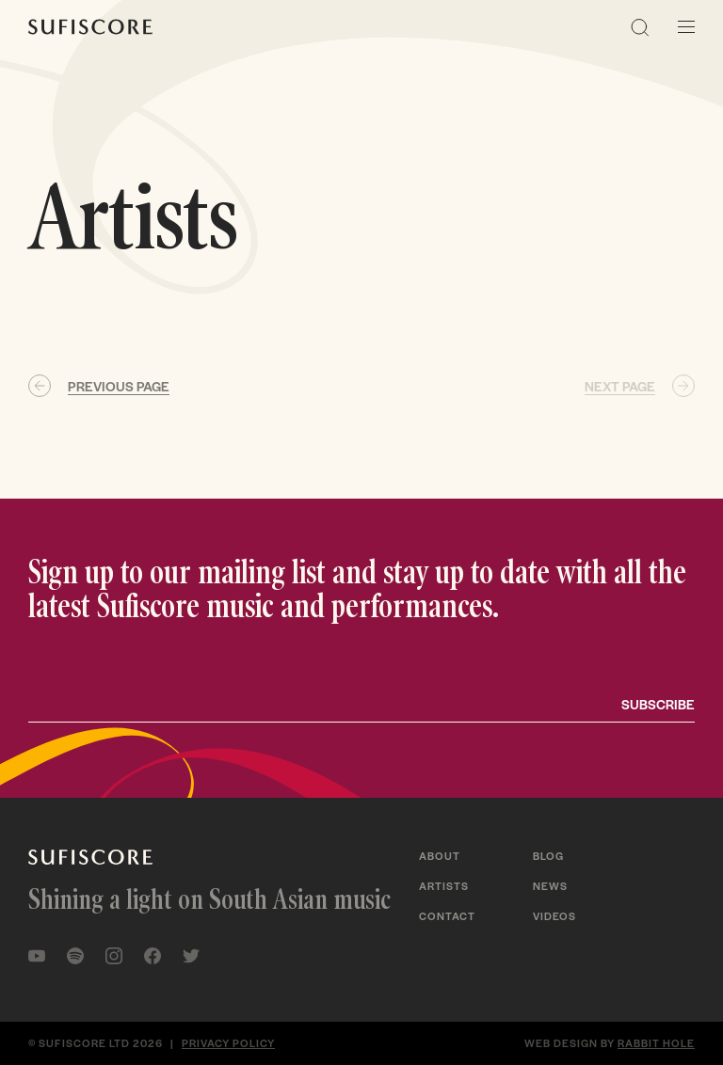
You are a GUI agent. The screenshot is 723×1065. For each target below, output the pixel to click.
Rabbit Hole (656, 1042)
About (439, 855)
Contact (447, 915)
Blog (548, 855)
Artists (444, 885)
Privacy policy (228, 1042)
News (550, 885)
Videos (554, 915)
